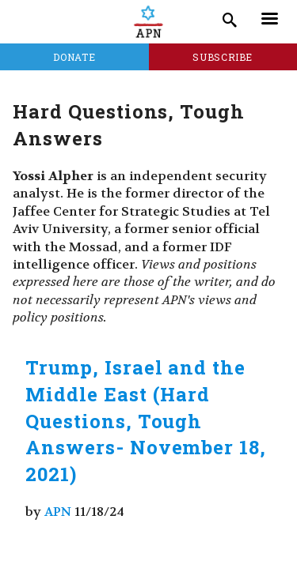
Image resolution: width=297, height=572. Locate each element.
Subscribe (222, 57)
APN (57, 511)
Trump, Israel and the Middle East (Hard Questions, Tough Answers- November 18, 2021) (145, 420)
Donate (74, 57)
